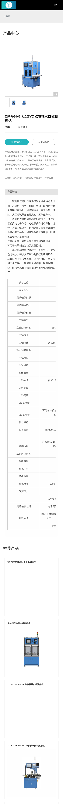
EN (55, 5)
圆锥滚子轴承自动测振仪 (18, 623)
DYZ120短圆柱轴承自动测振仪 (21, 562)
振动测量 (23, 127)
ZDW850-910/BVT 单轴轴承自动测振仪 (25, 684)
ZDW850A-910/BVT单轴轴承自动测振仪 (26, 746)
